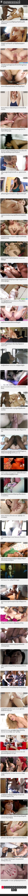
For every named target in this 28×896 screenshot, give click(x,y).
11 (25, 887)
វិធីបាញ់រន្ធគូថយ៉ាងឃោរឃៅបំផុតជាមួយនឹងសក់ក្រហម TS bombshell (13, 494)
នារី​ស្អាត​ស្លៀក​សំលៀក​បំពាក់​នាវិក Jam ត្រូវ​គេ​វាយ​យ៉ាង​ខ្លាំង (13, 172)
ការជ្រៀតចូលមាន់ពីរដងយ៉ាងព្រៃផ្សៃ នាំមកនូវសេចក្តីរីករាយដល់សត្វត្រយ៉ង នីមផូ (12, 795)
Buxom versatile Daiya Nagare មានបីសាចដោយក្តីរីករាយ (13, 387)
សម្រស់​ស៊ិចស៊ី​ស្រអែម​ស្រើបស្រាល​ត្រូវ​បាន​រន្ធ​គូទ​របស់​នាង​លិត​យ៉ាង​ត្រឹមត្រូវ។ (14, 280)
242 (13, 889)
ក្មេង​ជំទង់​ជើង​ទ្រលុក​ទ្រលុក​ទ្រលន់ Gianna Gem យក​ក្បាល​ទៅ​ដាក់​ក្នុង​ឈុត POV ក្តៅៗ (13, 752)
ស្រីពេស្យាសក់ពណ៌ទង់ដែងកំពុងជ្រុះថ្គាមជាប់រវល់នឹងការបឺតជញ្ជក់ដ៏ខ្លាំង (12, 645)
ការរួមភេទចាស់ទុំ (11, 2)
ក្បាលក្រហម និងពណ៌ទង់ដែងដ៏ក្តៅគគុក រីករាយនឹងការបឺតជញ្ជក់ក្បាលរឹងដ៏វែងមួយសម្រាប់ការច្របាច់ (14, 151)
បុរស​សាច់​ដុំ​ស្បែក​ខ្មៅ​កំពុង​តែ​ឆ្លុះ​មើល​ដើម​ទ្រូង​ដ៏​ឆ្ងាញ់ (12, 86)
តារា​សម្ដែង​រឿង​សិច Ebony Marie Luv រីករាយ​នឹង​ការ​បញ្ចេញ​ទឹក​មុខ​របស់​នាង (13, 301)
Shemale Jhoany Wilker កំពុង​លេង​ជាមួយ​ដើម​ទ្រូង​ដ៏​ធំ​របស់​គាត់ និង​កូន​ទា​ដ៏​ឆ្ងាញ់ (13, 816)
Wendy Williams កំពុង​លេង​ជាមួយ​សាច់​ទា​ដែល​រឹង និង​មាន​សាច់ (13, 108)
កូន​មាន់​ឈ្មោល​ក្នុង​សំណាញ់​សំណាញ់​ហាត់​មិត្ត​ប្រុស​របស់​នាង (13, 602)
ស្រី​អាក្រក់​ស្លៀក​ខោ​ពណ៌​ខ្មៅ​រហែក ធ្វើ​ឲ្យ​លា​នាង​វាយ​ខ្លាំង (13, 193)
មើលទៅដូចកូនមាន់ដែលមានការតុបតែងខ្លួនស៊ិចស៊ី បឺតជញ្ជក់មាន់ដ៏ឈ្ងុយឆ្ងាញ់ (13, 130)
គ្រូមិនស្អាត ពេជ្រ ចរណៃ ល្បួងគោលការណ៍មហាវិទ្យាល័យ (14, 837)
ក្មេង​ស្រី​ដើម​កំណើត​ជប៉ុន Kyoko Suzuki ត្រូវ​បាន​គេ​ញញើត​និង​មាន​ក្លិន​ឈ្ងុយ (12, 709)
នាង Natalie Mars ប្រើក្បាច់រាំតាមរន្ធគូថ (10, 580)
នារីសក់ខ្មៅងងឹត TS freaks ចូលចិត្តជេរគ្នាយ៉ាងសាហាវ (13, 880)
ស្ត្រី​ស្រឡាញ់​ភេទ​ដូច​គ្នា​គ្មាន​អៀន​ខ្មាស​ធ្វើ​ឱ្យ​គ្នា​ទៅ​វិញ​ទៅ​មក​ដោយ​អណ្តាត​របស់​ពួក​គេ (13, 559)
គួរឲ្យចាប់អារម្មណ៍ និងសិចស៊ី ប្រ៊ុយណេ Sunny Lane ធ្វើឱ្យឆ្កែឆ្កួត (13, 258)
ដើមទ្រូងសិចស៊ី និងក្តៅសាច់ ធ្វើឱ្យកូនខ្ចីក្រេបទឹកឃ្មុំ (12, 623)
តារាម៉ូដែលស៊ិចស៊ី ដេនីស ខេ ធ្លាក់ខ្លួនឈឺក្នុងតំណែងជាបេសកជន (13, 409)
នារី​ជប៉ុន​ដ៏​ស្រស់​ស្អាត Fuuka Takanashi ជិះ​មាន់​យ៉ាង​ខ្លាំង (13, 537)
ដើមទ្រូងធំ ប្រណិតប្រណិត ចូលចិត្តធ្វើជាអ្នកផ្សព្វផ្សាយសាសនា (13, 44)
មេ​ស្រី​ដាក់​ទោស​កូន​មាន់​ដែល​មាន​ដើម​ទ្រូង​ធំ (10, 322)
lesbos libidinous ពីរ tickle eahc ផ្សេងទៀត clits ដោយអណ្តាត (13, 516)
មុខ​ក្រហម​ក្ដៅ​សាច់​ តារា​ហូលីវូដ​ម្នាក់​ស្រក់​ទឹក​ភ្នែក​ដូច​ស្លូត (13, 687)
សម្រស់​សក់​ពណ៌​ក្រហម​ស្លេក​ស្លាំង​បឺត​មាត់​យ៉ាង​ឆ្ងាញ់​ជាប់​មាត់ (13, 215)
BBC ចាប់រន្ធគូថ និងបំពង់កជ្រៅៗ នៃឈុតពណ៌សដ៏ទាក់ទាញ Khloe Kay (12, 859)
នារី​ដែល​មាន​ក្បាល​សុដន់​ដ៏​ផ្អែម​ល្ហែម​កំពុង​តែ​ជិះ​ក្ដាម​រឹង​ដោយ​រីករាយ (13, 22)
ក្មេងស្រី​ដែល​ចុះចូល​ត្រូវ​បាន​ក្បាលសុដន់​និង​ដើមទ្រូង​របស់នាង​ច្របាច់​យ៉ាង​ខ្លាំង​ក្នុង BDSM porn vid (13, 452)
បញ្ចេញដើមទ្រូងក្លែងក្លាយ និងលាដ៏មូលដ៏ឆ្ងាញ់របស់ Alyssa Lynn (12, 344)
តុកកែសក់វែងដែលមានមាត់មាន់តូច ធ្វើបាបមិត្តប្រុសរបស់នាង (13, 430)
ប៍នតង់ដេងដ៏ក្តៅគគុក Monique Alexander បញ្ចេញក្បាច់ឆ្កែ (13, 774)
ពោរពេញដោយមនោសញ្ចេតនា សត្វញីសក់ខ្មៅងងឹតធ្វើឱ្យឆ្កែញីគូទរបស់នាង (13, 237)
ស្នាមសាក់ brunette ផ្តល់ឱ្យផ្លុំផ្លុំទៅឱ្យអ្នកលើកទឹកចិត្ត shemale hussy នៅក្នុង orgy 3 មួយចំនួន (13, 731)
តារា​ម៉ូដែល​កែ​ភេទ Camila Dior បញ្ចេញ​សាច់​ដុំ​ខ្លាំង (12, 365)
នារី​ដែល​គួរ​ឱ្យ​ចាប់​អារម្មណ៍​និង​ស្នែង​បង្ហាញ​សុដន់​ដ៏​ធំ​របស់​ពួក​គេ (13, 666)
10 (22, 887)
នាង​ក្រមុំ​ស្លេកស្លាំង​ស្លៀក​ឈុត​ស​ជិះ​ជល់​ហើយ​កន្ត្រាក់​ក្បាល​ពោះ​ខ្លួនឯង (14, 65)
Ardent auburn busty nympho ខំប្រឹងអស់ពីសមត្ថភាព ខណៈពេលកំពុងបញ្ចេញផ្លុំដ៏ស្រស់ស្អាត (14, 473)
